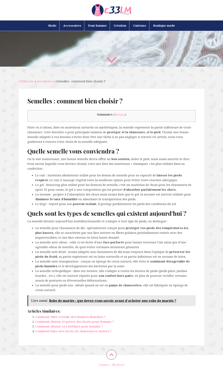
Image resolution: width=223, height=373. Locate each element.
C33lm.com (26, 81)
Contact (104, 365)
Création (120, 25)
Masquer (120, 114)
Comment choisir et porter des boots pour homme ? (74, 321)
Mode (52, 25)
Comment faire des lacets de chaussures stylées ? (73, 331)
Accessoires (72, 25)
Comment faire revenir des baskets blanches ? (70, 317)
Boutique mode (164, 25)
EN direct (118, 365)
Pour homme (97, 25)
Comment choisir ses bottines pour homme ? (69, 326)
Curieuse (139, 25)
